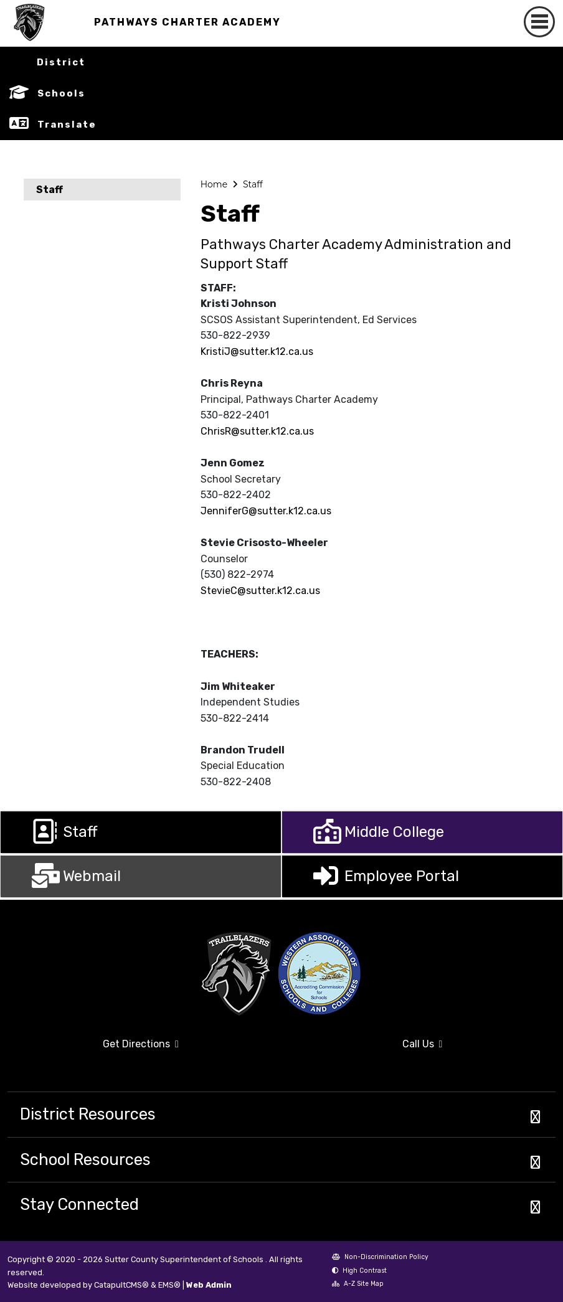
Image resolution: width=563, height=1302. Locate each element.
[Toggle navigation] (539, 21)
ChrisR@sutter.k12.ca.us (257, 431)
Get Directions (93, 1049)
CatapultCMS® (121, 1285)
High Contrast (365, 1271)
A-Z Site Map (358, 1285)
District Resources (88, 1114)
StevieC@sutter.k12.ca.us (260, 591)
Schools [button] (61, 93)
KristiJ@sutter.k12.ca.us (257, 351)
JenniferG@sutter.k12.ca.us (266, 511)
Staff (49, 190)
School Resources (85, 1159)
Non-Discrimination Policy (380, 1258)
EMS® (169, 1285)
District (61, 62)
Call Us (365, 1049)
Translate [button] (67, 124)
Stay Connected (79, 1204)
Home (214, 184)
